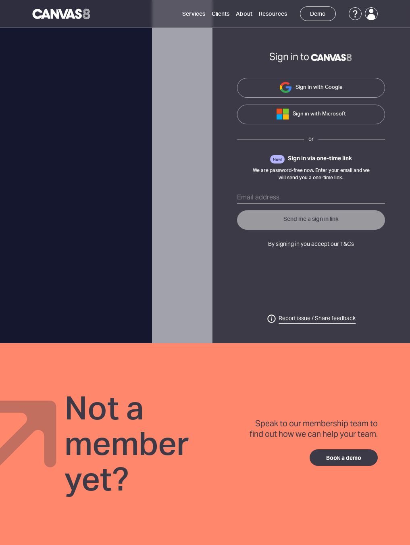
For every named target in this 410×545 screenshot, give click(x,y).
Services (193, 14)
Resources (273, 14)
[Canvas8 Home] (62, 13)
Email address (258, 198)
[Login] (371, 13)
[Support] (355, 13)
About (244, 14)
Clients (220, 14)
